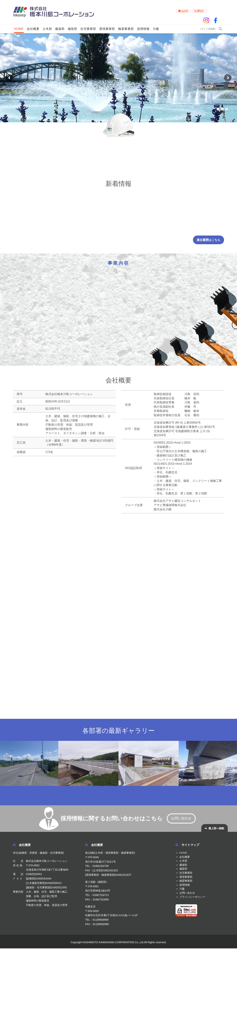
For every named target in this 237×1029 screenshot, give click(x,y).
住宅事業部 (185, 872)
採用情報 (184, 884)
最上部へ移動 (216, 828)
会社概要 (184, 856)
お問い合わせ (181, 818)
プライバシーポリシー (192, 896)
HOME (183, 852)
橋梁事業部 (185, 880)
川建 (182, 888)
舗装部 (183, 868)
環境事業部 (185, 876)
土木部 (183, 860)
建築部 (183, 864)
